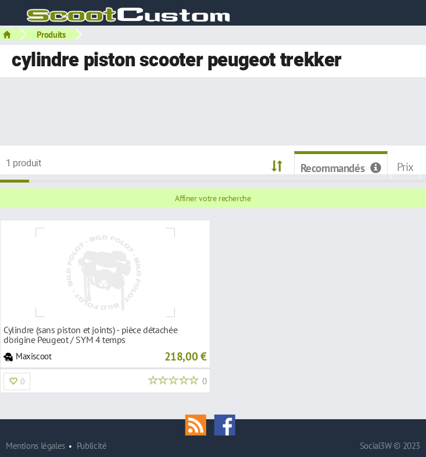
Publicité (92, 445)
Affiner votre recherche (212, 198)
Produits (51, 34)
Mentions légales (35, 445)
